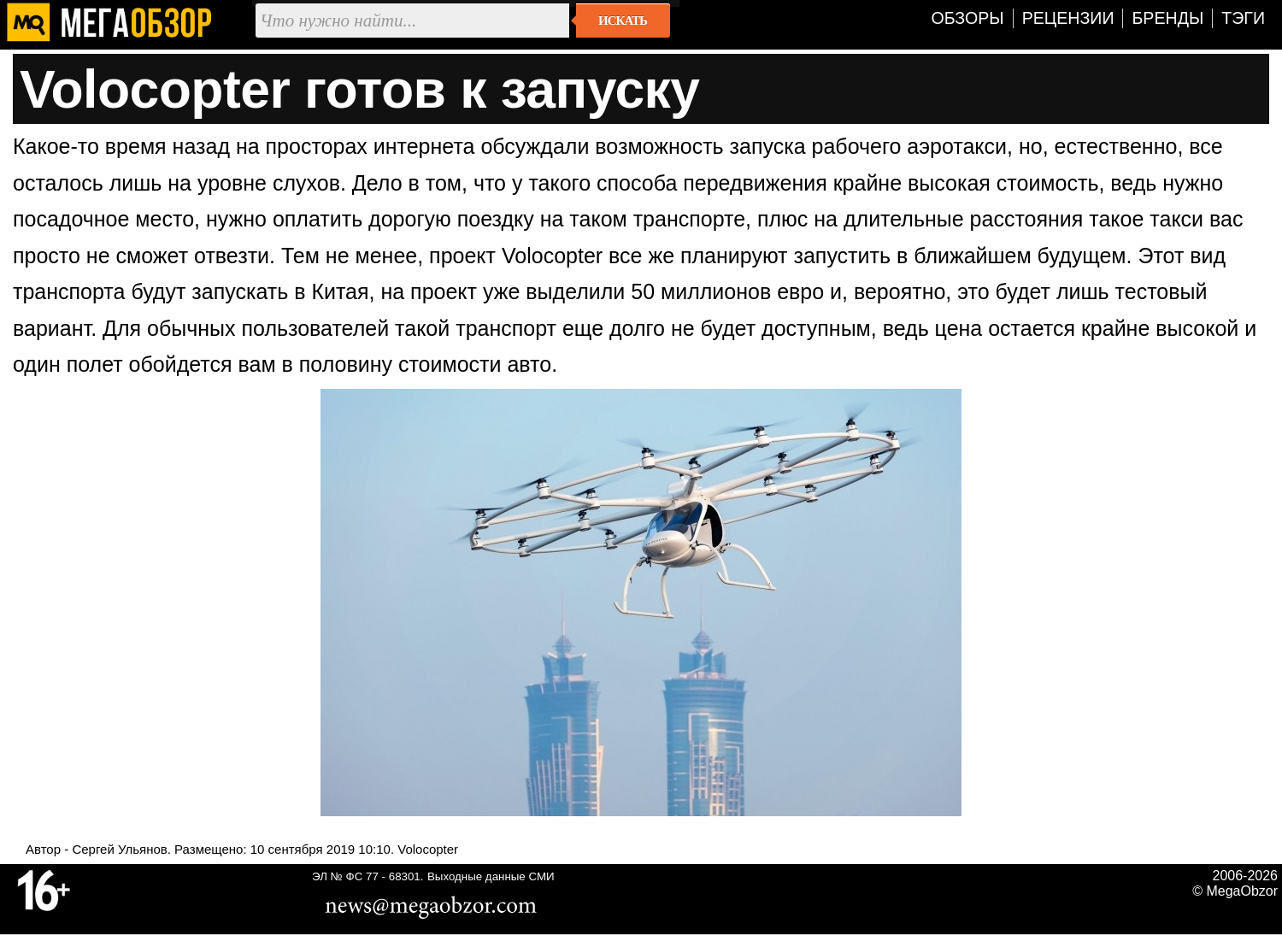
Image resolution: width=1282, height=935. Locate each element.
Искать (622, 20)
